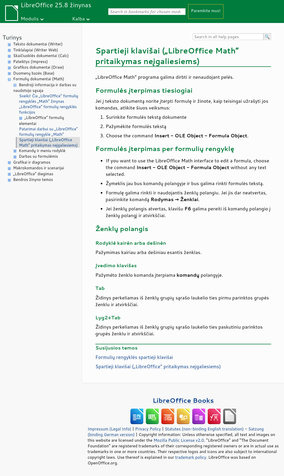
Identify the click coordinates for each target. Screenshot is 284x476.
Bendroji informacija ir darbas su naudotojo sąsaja (44, 87)
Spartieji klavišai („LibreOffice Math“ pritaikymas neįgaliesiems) (48, 142)
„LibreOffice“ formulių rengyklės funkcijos (48, 109)
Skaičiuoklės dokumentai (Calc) (41, 55)
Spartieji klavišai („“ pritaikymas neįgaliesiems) (158, 366)
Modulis (30, 18)
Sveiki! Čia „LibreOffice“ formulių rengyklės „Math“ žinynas (48, 98)
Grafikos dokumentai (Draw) (38, 67)
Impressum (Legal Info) (109, 429)
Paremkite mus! (206, 10)
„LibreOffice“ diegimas (33, 174)
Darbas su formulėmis (38, 156)
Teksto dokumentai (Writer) (38, 44)
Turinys (12, 37)
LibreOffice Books (183, 400)
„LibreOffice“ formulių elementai (41, 120)
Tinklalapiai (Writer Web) (35, 50)
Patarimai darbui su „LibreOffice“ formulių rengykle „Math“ (48, 131)
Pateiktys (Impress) (30, 61)
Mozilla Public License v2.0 (179, 440)
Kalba (78, 18)
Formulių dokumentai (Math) (38, 79)
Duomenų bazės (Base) (33, 73)
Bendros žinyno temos (33, 179)
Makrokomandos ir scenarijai (38, 168)
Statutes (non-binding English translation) (204, 429)
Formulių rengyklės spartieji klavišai (134, 357)
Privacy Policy (148, 429)
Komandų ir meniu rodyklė (42, 150)
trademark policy (190, 457)
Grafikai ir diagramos (31, 162)
